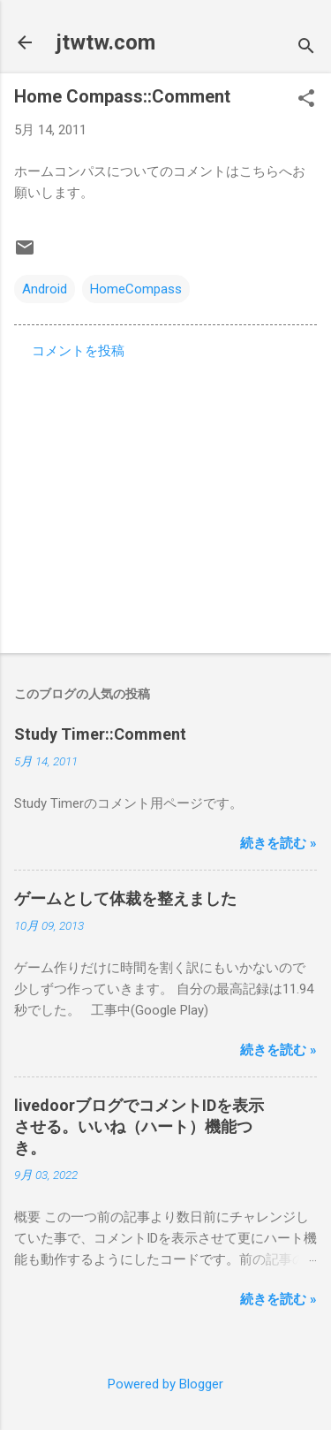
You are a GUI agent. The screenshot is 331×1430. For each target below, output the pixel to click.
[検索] (306, 48)
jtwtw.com (105, 42)
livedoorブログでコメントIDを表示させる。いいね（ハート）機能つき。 (139, 1126)
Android (44, 289)
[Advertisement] (165, 501)
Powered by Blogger (165, 1384)
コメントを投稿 (78, 351)
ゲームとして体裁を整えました (125, 898)
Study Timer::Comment (100, 734)
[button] (306, 99)
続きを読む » (278, 843)
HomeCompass (136, 289)
